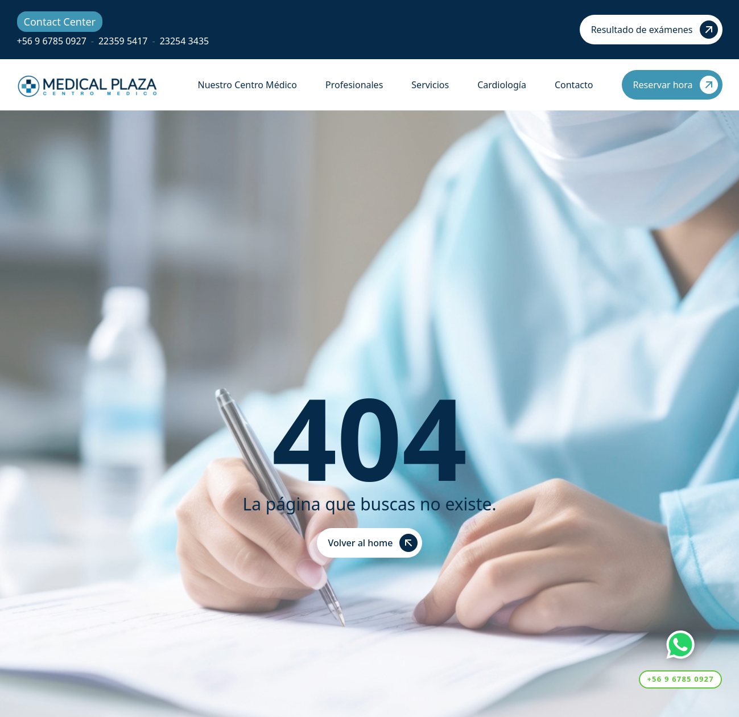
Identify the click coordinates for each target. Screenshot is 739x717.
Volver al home (373, 543)
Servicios (430, 85)
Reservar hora (675, 85)
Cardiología (501, 85)
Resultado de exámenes (654, 29)
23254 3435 (184, 41)
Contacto (574, 85)
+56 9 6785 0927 (51, 41)
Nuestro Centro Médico (247, 85)
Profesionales (354, 85)
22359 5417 (123, 41)
